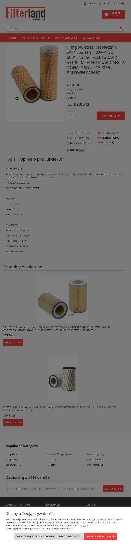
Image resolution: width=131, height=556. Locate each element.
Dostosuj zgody (70, 536)
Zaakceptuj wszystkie (100, 536)
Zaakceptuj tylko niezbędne (35, 536)
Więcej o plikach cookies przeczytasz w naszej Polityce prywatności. (39, 528)
